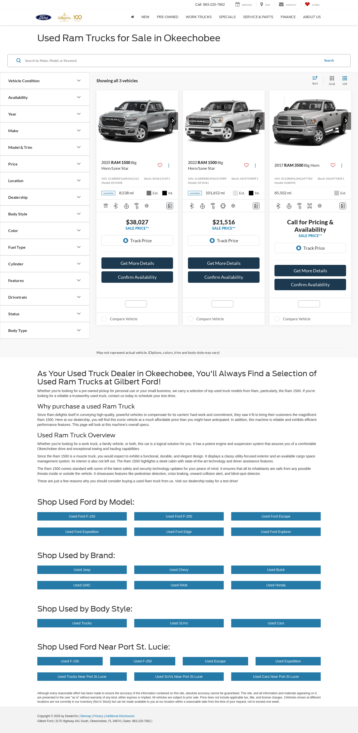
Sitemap (85, 716)
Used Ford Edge (179, 532)
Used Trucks (82, 623)
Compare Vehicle (123, 319)
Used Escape (215, 661)
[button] (173, 121)
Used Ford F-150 (82, 516)
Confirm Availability (137, 277)
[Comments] (169, 206)
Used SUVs (179, 623)
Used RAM (179, 585)
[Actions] (168, 165)
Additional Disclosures (119, 716)
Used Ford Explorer (276, 532)
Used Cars (276, 623)
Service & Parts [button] (258, 17)
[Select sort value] (316, 81)
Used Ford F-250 (179, 516)
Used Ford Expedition (82, 532)
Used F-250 (143, 661)
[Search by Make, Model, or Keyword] (172, 61)
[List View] (345, 81)
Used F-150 (70, 661)
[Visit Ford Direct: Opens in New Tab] (154, 721)
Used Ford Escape (276, 516)
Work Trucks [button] (199, 17)
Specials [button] (227, 17)
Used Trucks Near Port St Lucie (82, 677)
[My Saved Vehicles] (312, 4)
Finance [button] (288, 17)
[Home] (132, 17)
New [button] (145, 17)
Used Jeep (82, 570)
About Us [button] (312, 17)
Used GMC (81, 585)
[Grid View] (331, 81)
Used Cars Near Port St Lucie (276, 677)
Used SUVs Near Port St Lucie (179, 677)
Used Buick (276, 570)
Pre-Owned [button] (167, 17)
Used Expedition (288, 661)
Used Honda (276, 585)
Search (329, 60)
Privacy (98, 716)
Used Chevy (179, 570)
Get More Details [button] (137, 263)
